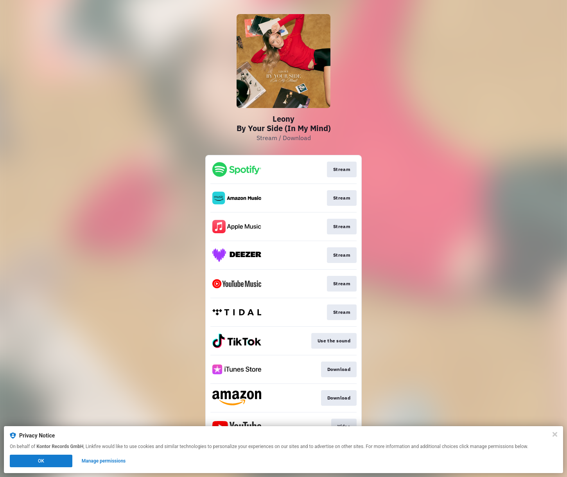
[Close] (555, 434)
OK (41, 461)
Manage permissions (104, 461)
